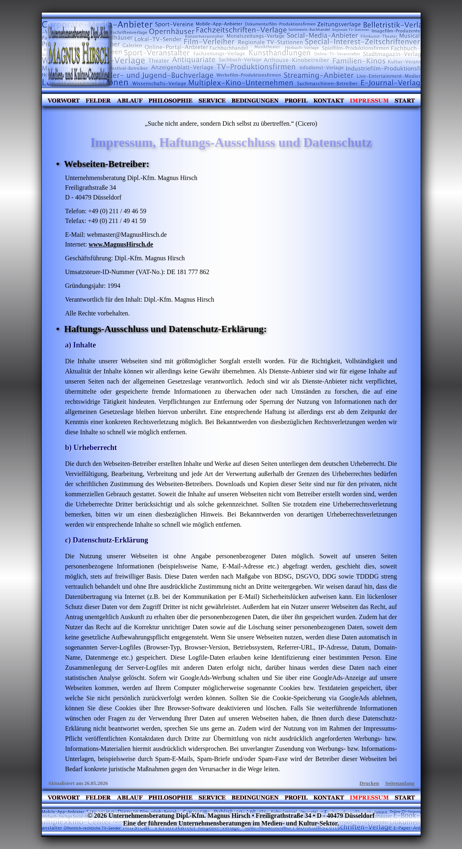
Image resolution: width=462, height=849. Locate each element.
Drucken (369, 783)
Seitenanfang (399, 783)
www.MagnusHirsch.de (121, 244)
